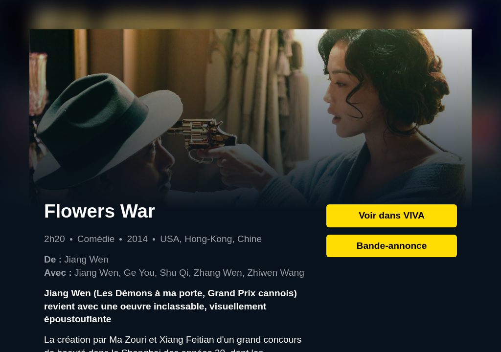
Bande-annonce (392, 246)
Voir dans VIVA (392, 215)
